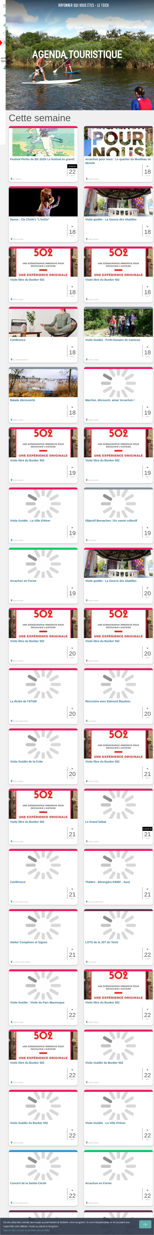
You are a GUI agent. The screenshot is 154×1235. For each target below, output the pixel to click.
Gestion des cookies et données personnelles (26, 1230)
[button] (48, 156)
